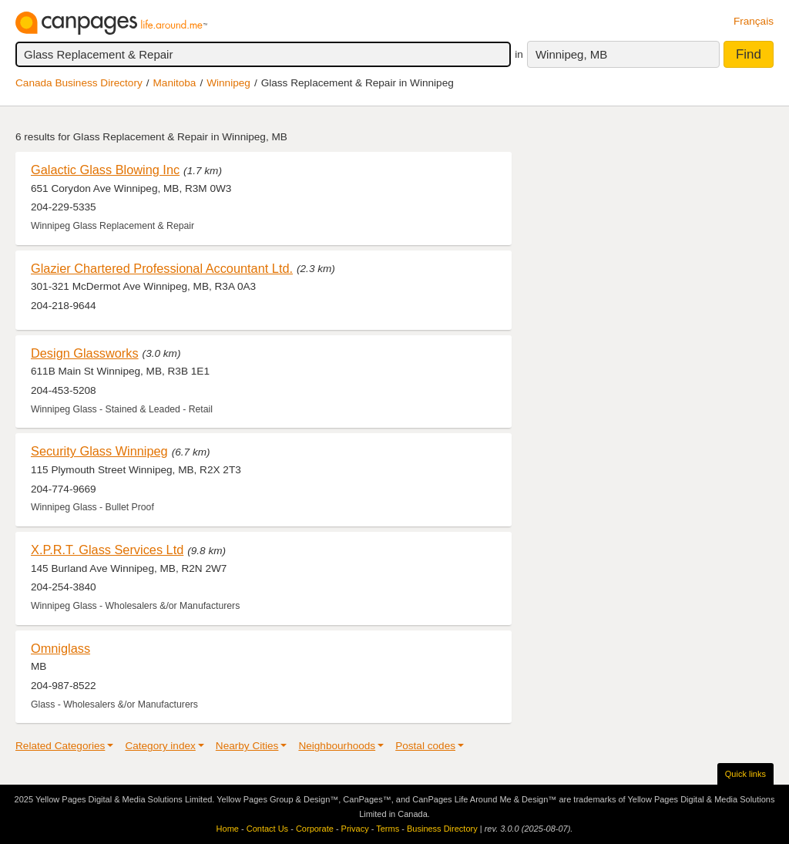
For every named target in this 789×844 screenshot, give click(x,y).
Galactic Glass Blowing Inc (105, 170)
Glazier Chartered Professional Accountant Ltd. (162, 268)
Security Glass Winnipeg (99, 451)
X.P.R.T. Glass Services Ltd (107, 550)
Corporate (315, 828)
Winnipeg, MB (571, 54)
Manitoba (174, 83)
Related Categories (60, 746)
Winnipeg (228, 83)
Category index (160, 746)
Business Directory (442, 828)
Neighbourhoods (336, 746)
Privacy (355, 828)
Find (748, 54)
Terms (387, 828)
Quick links (745, 773)
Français (754, 21)
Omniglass (60, 648)
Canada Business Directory (79, 83)
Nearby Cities (247, 746)
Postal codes (425, 746)
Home (228, 828)
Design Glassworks (85, 353)
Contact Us (267, 828)
